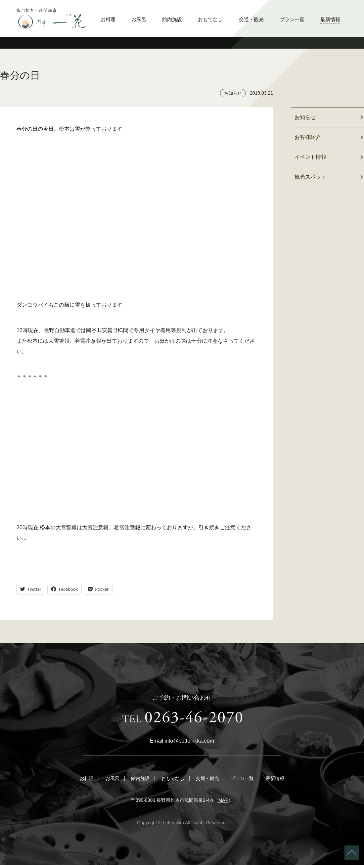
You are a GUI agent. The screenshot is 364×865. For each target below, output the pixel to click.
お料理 (108, 19)
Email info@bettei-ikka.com (182, 741)
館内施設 (172, 19)
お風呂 (138, 19)
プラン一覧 (292, 19)
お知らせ (233, 93)
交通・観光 (251, 19)
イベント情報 (310, 157)
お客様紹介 (308, 137)
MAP (223, 800)
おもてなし (210, 19)
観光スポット (310, 177)
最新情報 (330, 19)
